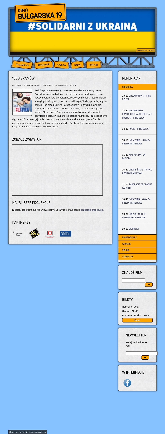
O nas (77, 65)
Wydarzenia (22, 65)
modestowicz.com (36, 432)
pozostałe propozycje (92, 209)
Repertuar (43, 65)
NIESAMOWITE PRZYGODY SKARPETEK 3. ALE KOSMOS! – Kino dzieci (137, 114)
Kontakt (93, 64)
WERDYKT (134, 228)
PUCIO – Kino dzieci (139, 128)
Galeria (61, 65)
